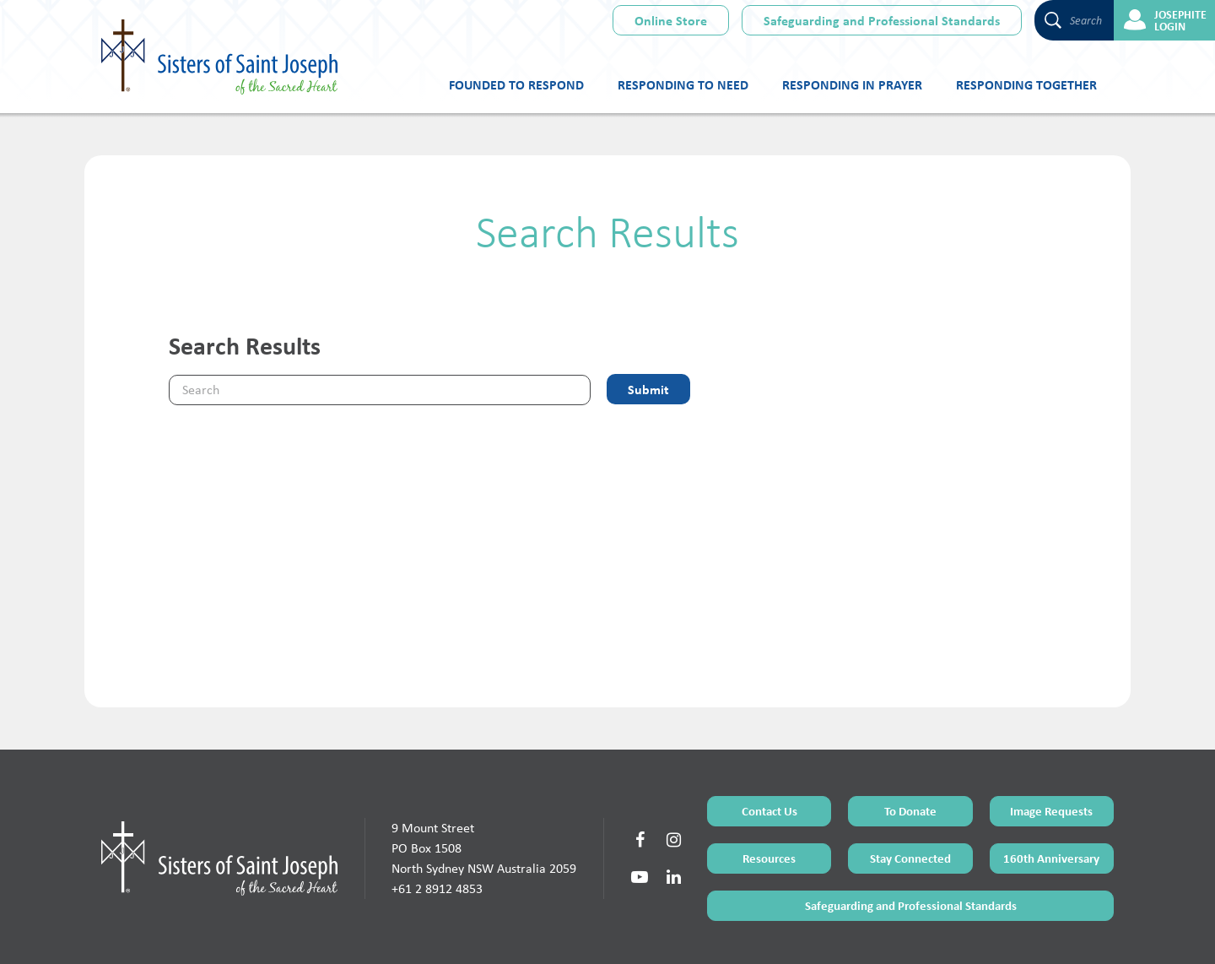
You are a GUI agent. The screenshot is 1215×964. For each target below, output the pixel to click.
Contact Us (769, 745)
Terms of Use (564, 932)
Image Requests (1051, 745)
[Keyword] (380, 390)
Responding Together (1026, 84)
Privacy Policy (667, 932)
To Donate (910, 745)
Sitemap (615, 932)
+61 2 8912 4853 (437, 822)
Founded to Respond (516, 84)
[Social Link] (639, 774)
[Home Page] (219, 792)
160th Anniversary (1051, 792)
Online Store (670, 20)
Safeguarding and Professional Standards (882, 20)
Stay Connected (910, 792)
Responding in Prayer (852, 84)
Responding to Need (683, 84)
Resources (769, 792)
